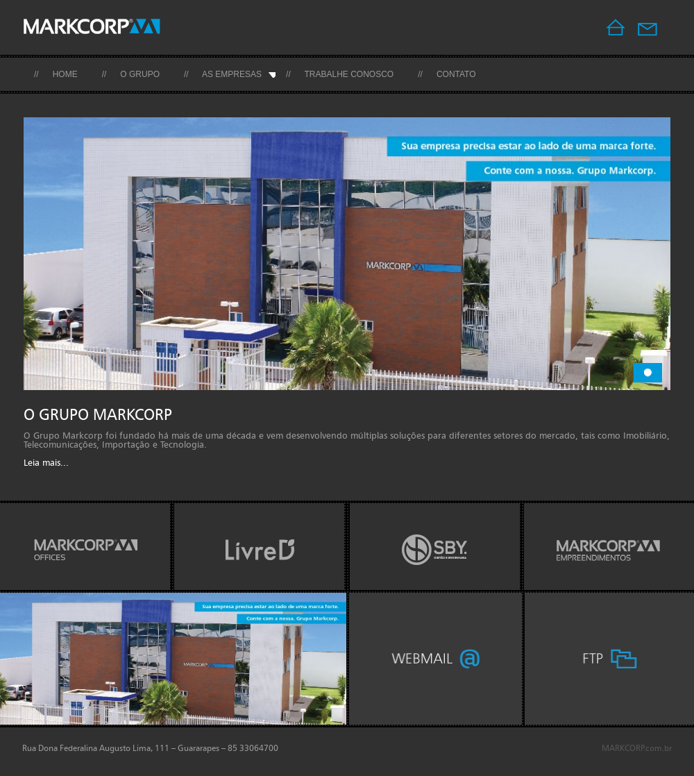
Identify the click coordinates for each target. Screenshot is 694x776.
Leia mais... (46, 463)
